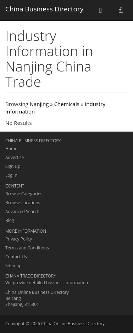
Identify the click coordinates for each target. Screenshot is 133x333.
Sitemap (13, 266)
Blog (9, 220)
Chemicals (66, 103)
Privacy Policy (18, 239)
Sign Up (13, 166)
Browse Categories (23, 194)
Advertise (14, 157)
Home (11, 149)
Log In (11, 175)
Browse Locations (22, 203)
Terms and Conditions (27, 248)
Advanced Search (22, 211)
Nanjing (39, 103)
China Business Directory (44, 9)
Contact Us (16, 257)
